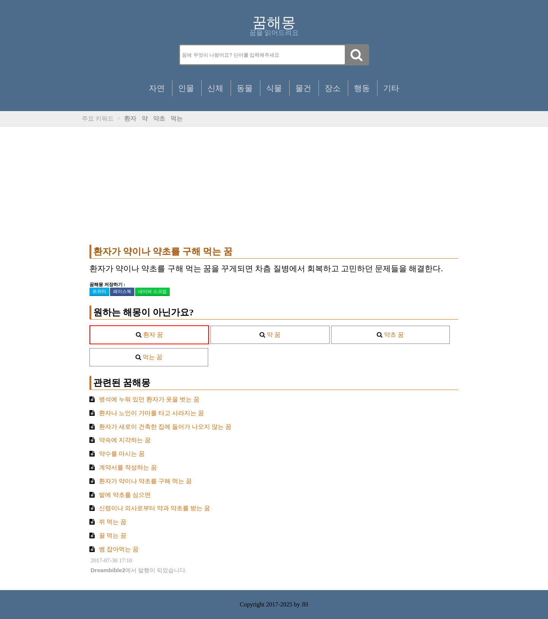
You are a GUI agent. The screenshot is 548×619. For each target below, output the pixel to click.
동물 (245, 88)
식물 (274, 88)
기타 (391, 88)
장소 (333, 88)
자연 (157, 88)
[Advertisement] (274, 185)
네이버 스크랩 (152, 291)
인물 (186, 88)
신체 (215, 88)
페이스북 (122, 291)
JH (304, 604)
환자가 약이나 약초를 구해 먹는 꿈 (163, 251)
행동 (362, 88)
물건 (303, 88)
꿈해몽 (274, 22)
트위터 (99, 291)
